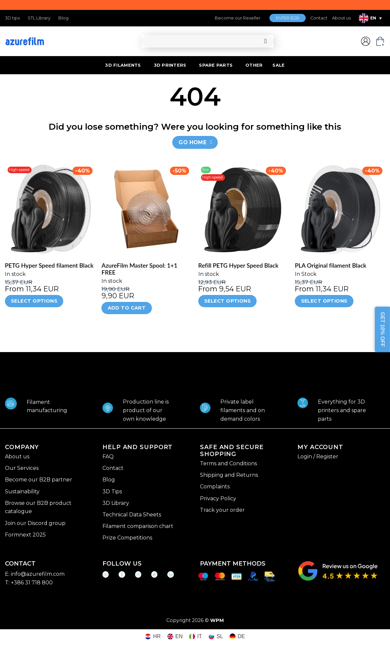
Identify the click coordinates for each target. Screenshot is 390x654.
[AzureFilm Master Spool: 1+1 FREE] (146, 209)
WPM (217, 620)
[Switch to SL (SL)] (215, 636)
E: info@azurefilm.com (35, 574)
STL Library (39, 18)
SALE (278, 65)
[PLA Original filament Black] (340, 209)
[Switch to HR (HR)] (153, 636)
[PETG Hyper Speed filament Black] (50, 209)
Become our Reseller (238, 18)
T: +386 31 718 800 (29, 582)
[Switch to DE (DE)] (237, 636)
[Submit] (265, 41)
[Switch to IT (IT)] (195, 636)
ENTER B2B (287, 18)
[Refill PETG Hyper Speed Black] (243, 209)
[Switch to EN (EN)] (175, 636)
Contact (318, 18)
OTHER (254, 65)
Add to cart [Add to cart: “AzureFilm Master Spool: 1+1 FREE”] (127, 308)
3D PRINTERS (170, 65)
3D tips (12, 18)
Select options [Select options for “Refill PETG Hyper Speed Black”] (227, 301)
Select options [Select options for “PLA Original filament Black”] (324, 301)
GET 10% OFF (382, 329)
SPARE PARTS (216, 65)
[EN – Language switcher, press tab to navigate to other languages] (370, 18)
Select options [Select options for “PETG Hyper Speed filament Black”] (34, 301)
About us (341, 18)
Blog (63, 18)
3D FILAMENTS (123, 65)
